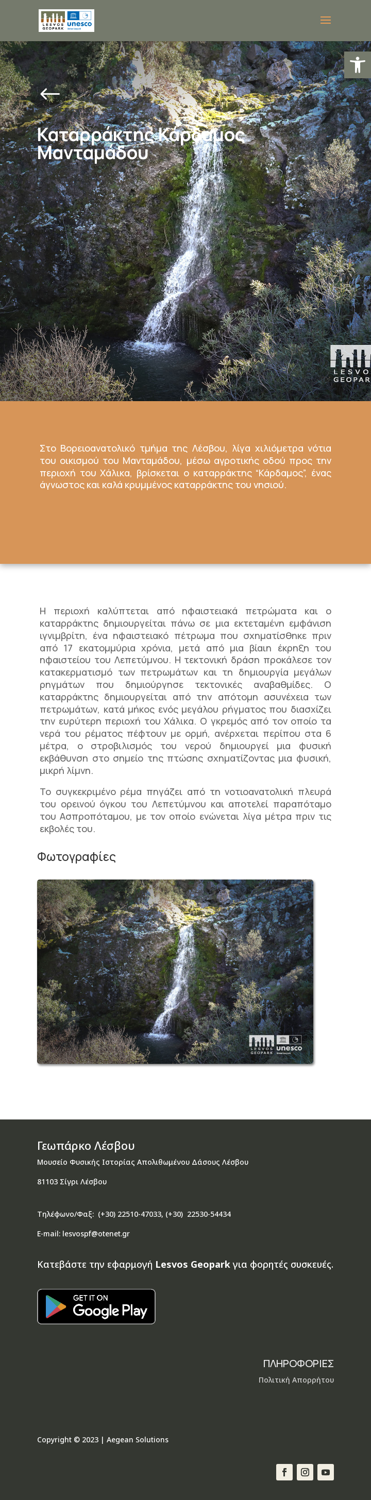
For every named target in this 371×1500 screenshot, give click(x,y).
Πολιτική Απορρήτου (296, 1380)
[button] (357, 64)
